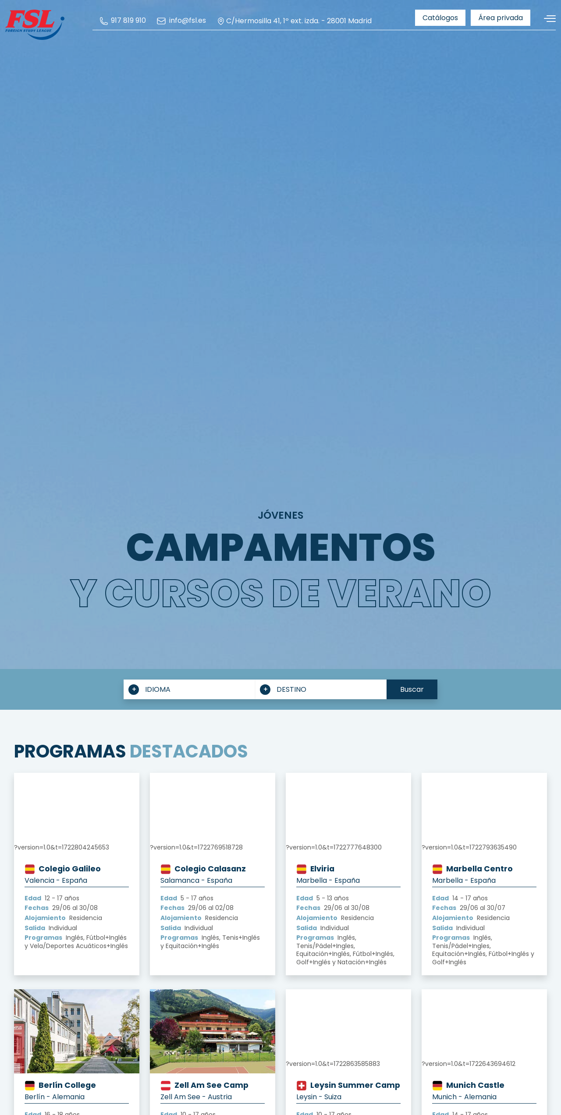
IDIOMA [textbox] (157, 689)
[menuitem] (122, 20)
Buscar (412, 689)
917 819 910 (122, 20)
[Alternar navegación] (546, 18)
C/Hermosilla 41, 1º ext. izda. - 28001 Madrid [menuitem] (294, 21)
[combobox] (189, 689)
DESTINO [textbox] (291, 689)
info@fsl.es (181, 21)
